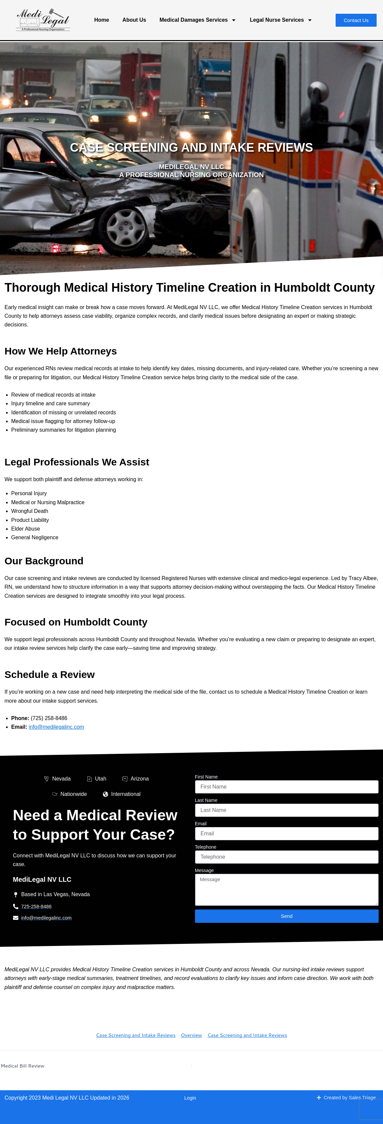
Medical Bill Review (25, 1067)
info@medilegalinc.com (56, 727)
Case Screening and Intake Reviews (131, 1036)
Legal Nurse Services (281, 20)
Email (201, 824)
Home (101, 20)
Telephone (206, 847)
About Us (134, 20)
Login (190, 1098)
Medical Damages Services (198, 20)
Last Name (206, 801)
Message (204, 871)
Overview (191, 1036)
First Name (206, 777)
